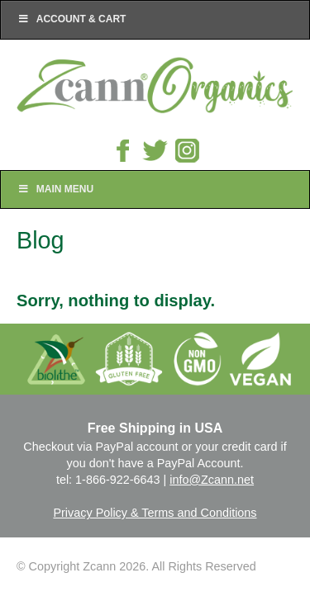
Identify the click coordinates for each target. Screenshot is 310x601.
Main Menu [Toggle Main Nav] (55, 189)
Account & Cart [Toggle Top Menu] (71, 19)
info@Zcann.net (211, 479)
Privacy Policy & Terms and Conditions (154, 512)
